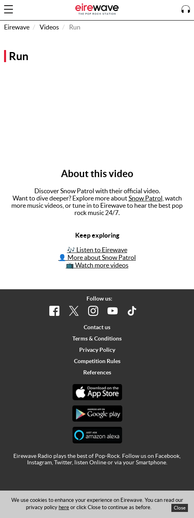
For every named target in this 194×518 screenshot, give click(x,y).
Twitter (63, 462)
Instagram (39, 462)
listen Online (90, 462)
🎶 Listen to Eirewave (97, 249)
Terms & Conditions (97, 338)
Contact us (97, 327)
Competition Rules (97, 361)
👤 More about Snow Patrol (97, 257)
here (64, 507)
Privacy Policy (97, 350)
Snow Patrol (145, 198)
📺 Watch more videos (97, 265)
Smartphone (151, 462)
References (97, 372)
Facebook (167, 456)
